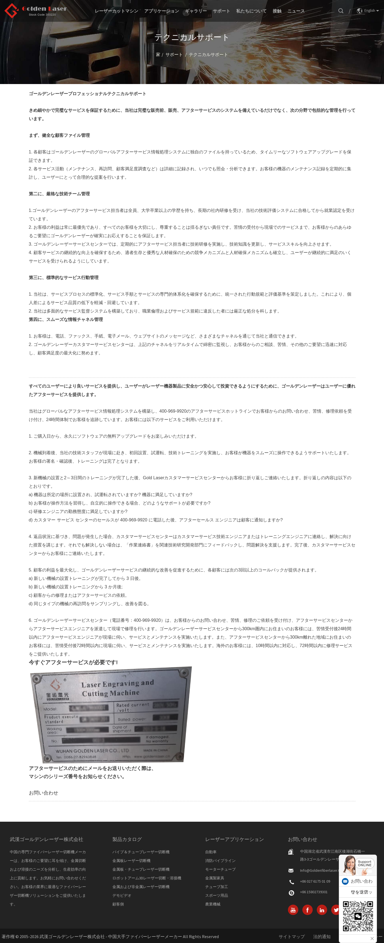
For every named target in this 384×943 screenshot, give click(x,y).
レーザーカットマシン (116, 11)
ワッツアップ (362, 897)
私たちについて (251, 11)
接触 (277, 11)
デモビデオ (121, 895)
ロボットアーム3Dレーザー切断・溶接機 (146, 878)
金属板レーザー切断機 (131, 860)
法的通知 (322, 936)
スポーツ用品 (216, 895)
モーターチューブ (220, 869)
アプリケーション (161, 11)
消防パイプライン (220, 860)
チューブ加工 (216, 886)
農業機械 (212, 904)
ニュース (296, 11)
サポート (221, 11)
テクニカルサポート (208, 54)
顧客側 (118, 904)
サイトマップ (292, 936)
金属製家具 (214, 878)
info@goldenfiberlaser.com (322, 870)
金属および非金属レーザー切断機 (141, 886)
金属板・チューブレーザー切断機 (141, 869)
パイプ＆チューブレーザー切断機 (141, 851)
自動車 (211, 851)
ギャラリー (196, 11)
